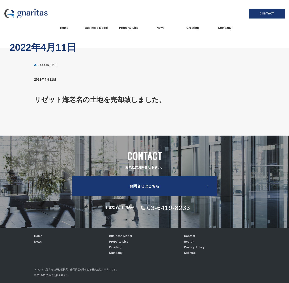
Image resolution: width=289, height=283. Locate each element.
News (38, 241)
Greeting (115, 247)
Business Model (120, 236)
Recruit (189, 241)
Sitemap (190, 252)
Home (38, 236)
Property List (118, 241)
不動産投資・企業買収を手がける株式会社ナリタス (83, 269)
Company (116, 252)
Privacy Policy (194, 247)
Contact (267, 13)
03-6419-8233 (168, 207)
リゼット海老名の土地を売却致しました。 (100, 99)
